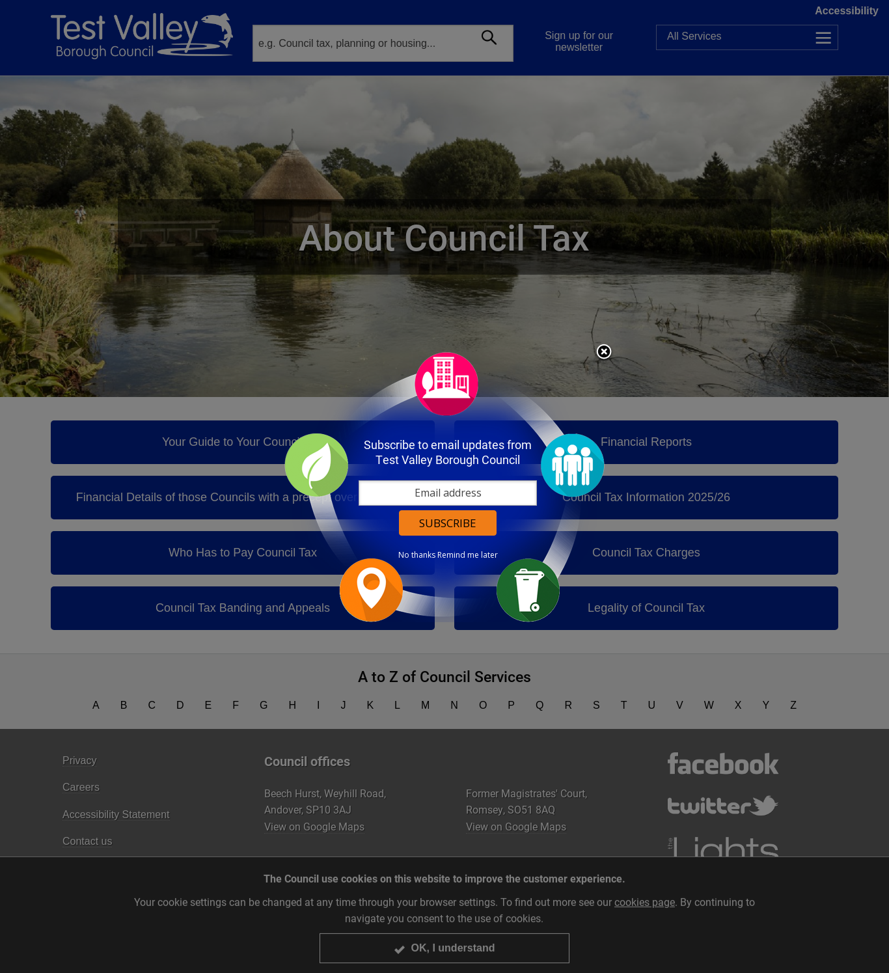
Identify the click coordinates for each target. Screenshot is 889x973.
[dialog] (444, 486)
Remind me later (467, 555)
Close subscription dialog (604, 353)
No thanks (416, 555)
